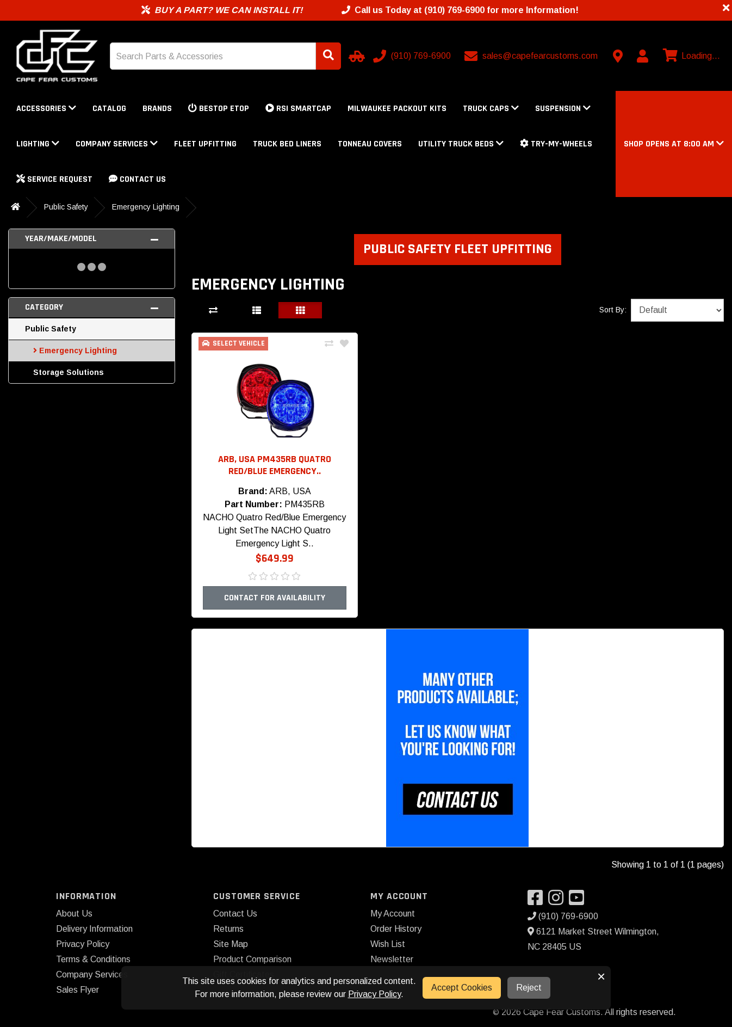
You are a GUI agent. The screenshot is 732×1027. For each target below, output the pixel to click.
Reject (529, 987)
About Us (74, 913)
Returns (228, 928)
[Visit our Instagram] (558, 901)
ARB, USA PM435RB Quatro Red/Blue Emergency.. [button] (274, 465)
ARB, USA (290, 491)
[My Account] (642, 56)
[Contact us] (617, 56)
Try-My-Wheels (556, 144)
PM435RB (304, 504)
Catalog (109, 108)
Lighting (37, 144)
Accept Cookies (461, 987)
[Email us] (532, 56)
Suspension (563, 108)
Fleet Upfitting (205, 144)
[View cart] (690, 56)
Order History (395, 928)
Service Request (54, 179)
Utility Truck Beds (461, 144)
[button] (674, 144)
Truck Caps (491, 108)
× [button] (601, 976)
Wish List (387, 944)
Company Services (117, 144)
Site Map (230, 944)
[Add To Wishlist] (344, 344)
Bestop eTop (218, 108)
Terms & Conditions (93, 959)
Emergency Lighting (145, 206)
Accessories (46, 108)
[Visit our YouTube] (579, 901)
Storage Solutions (68, 372)
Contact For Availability (274, 598)
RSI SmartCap (298, 108)
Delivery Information (94, 928)
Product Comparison (252, 959)
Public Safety (66, 206)
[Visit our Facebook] (538, 901)
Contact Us (137, 179)
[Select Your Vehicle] (355, 56)
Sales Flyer (77, 989)
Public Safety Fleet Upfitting (457, 249)
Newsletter (391, 959)
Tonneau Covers (370, 144)
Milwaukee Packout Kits (397, 108)
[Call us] (413, 56)
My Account (392, 913)
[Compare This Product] (329, 344)
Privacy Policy (82, 944)
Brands (157, 108)
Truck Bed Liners (287, 144)
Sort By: (612, 309)
